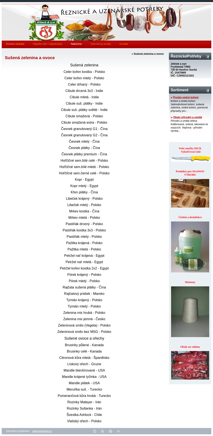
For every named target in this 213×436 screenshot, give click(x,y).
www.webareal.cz (42, 431)
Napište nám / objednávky (47, 43)
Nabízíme (76, 43)
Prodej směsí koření (185, 97)
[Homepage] (15, 44)
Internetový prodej (100, 43)
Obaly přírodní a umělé (186, 117)
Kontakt (123, 43)
